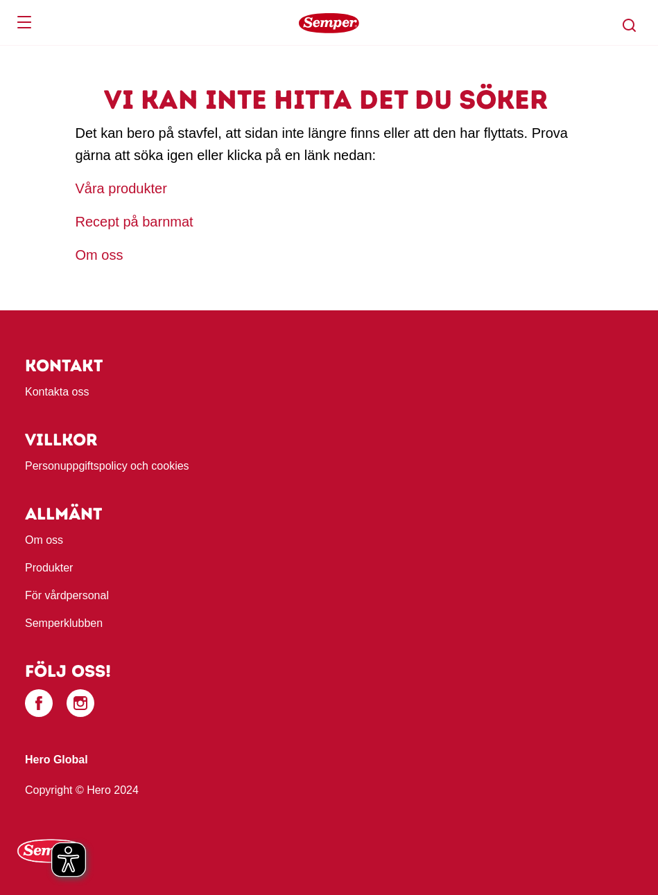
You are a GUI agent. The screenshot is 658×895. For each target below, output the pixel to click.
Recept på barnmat (134, 221)
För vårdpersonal (67, 595)
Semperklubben (64, 623)
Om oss (99, 255)
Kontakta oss (57, 392)
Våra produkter (123, 188)
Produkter (49, 568)
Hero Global (56, 759)
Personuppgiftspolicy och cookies (107, 466)
